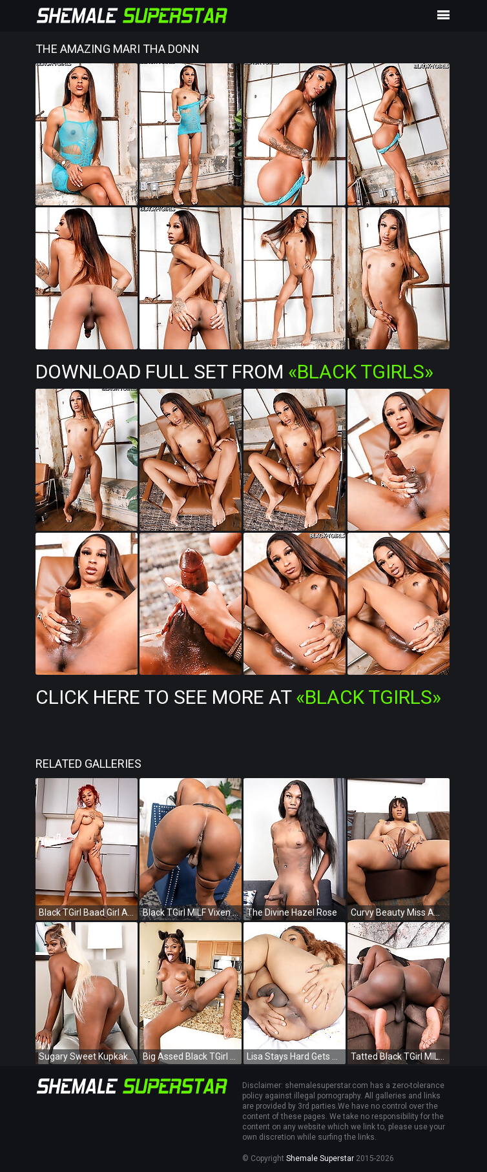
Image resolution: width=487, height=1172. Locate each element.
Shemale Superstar (320, 1158)
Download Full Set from (234, 371)
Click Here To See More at (238, 697)
